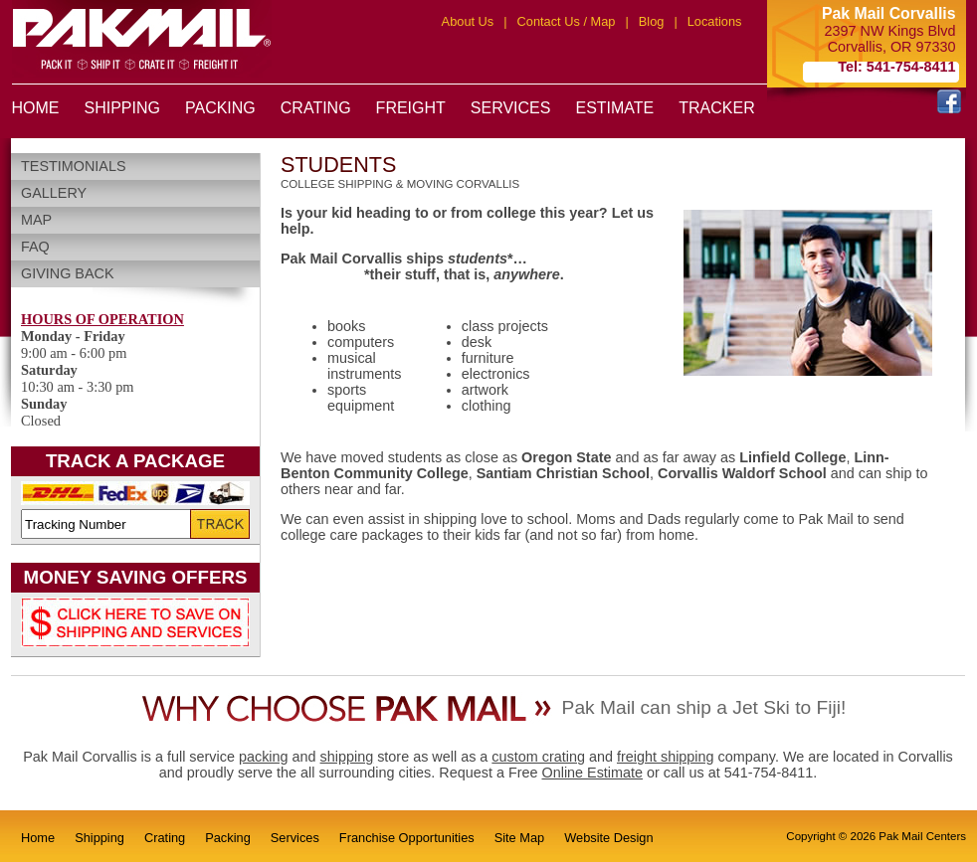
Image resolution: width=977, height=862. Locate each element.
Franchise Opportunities (407, 837)
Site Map (519, 837)
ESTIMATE (614, 107)
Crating (164, 837)
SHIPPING (122, 107)
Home (38, 837)
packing (264, 757)
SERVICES (511, 107)
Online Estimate (592, 772)
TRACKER (716, 107)
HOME (36, 107)
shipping (347, 757)
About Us (468, 21)
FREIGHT (411, 107)
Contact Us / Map (566, 21)
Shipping (99, 837)
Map (36, 220)
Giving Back (67, 273)
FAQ (35, 247)
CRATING (316, 107)
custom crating (538, 757)
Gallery (54, 193)
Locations (714, 21)
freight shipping (665, 757)
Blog (652, 21)
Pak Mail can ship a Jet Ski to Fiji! (704, 707)
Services (295, 837)
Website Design (608, 837)
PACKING (220, 107)
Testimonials (73, 166)
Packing (228, 837)
